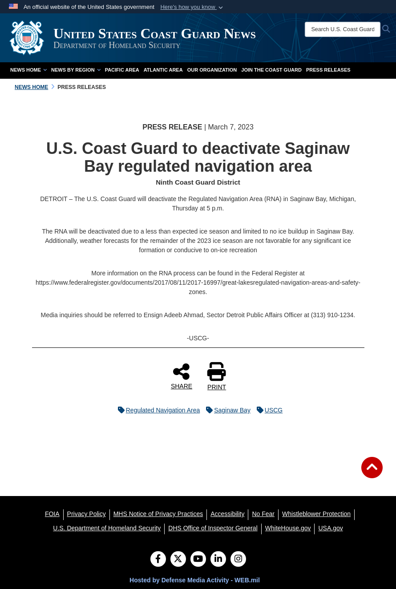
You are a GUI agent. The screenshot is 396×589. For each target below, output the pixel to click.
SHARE (181, 376)
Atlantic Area (163, 70)
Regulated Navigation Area (156, 410)
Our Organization (212, 70)
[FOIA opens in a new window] (52, 513)
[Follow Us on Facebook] (158, 559)
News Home (28, 70)
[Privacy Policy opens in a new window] (86, 513)
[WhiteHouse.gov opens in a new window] (288, 528)
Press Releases (328, 70)
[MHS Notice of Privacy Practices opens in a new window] (158, 513)
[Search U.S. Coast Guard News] (342, 29)
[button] (192, 7)
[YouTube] (198, 559)
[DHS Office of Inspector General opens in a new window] (213, 528)
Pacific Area (122, 70)
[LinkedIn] (218, 559)
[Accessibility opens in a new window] (227, 513)
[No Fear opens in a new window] (263, 513)
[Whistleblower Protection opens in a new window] (316, 513)
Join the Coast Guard (271, 70)
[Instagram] (238, 559)
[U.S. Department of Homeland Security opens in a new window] (107, 528)
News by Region (76, 70)
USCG (267, 410)
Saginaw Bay (226, 410)
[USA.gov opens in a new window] (330, 528)
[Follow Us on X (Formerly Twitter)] (178, 559)
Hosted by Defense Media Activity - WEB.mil (194, 580)
